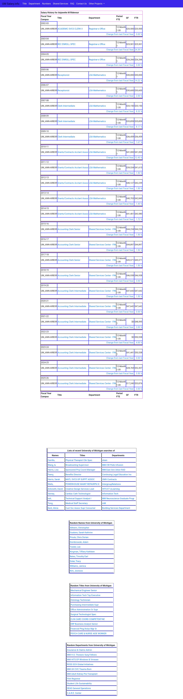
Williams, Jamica (78, 566)
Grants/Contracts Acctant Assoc (73, 152)
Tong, (50, 503)
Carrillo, (51, 460)
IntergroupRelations (111, 484)
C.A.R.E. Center (74, 693)
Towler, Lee (75, 547)
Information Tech (110, 493)
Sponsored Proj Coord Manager (80, 470)
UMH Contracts (109, 479)
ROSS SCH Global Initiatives (80, 664)
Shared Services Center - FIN (102, 229)
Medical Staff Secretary (77, 503)
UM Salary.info (10, 3)
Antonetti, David (55, 489)
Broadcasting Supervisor (77, 465)
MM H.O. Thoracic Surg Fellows (82, 655)
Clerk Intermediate (66, 106)
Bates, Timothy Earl (79, 556)
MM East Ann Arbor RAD (113, 470)
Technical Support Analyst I (78, 498)
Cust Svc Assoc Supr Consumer (80, 508)
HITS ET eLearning (111, 489)
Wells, (50, 484)
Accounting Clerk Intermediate (72, 291)
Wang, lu (52, 465)
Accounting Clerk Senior (69, 229)
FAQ (72, 3)
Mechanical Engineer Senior (84, 590)
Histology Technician (80, 600)
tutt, (50, 498)
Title (25, 3)
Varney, (51, 493)
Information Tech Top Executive (85, 595)
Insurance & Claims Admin (79, 650)
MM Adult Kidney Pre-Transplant (82, 674)
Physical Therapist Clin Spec (79, 460)
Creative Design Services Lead (80, 489)
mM (104, 503)
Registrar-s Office (97, 29)
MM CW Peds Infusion (112, 465)
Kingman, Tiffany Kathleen (82, 551)
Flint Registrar (73, 678)
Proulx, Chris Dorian (79, 537)
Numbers (46, 3)
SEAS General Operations (79, 688)
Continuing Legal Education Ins (116, 474)
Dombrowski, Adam (79, 542)
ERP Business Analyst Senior (84, 624)
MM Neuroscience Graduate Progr (118, 498)
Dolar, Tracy (75, 561)
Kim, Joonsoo (76, 571)
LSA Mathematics (97, 75)
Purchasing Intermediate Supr (85, 605)
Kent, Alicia (53, 508)
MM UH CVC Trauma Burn (79, 669)
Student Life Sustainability (79, 683)
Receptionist (63, 75)
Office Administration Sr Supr (84, 609)
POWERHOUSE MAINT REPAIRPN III (82, 484)
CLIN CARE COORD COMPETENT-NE (88, 619)
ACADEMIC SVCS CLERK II (70, 29)
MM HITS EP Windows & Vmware (82, 659)
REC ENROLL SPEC (67, 44)
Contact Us (81, 3)
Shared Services (60, 3)
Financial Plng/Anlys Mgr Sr (84, 628)
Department (34, 3)
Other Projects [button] (96, 3)
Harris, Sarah (54, 479)
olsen (104, 460)
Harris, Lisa (53, 470)
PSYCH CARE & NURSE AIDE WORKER (88, 633)
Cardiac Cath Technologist (78, 493)
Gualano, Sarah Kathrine (81, 532)
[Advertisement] (91, 428)
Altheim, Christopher (79, 527)
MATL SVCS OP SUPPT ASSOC (80, 479)
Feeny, (51, 474)
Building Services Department (116, 508)
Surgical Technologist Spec (83, 614)
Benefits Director (73, 474)
